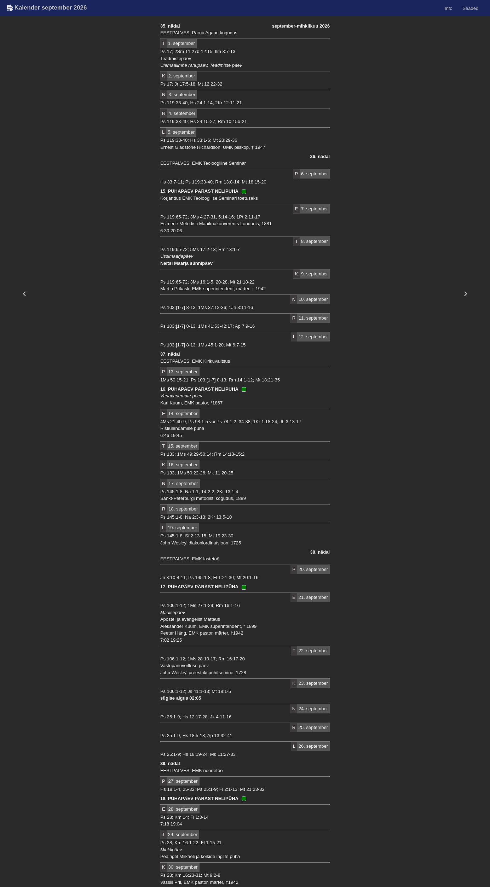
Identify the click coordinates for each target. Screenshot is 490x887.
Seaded (470, 8)
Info (448, 8)
